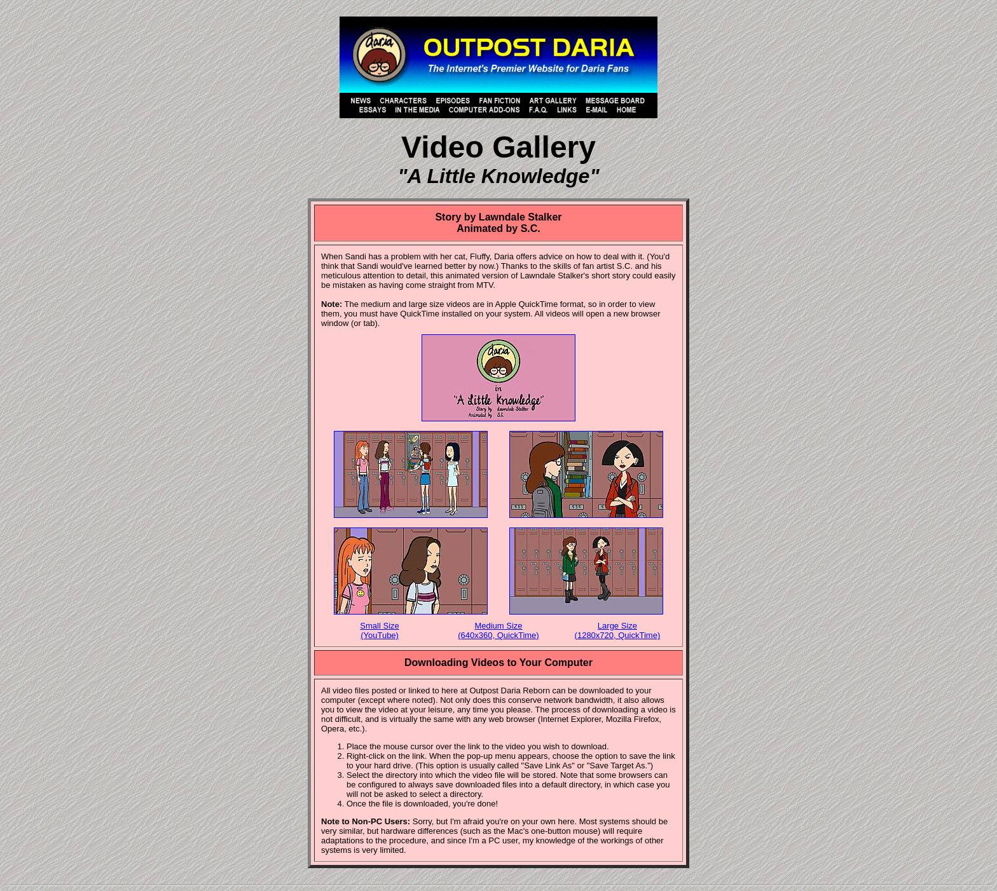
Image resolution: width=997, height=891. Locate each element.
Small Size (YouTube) (379, 630)
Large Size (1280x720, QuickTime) (618, 630)
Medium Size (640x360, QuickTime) (498, 630)
